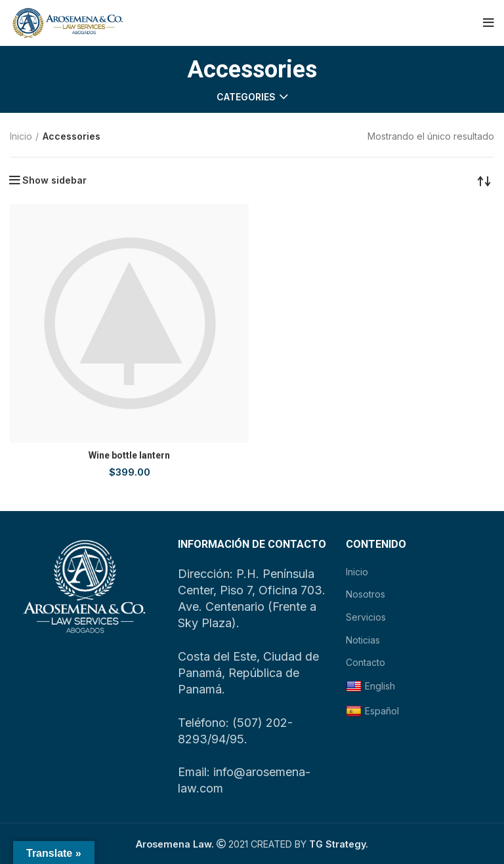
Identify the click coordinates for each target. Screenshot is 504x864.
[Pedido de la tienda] (484, 180)
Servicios (366, 617)
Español (372, 711)
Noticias (363, 640)
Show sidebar (54, 180)
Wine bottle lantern (129, 455)
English (370, 686)
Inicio (21, 136)
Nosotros (365, 594)
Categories (246, 97)
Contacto (365, 662)
